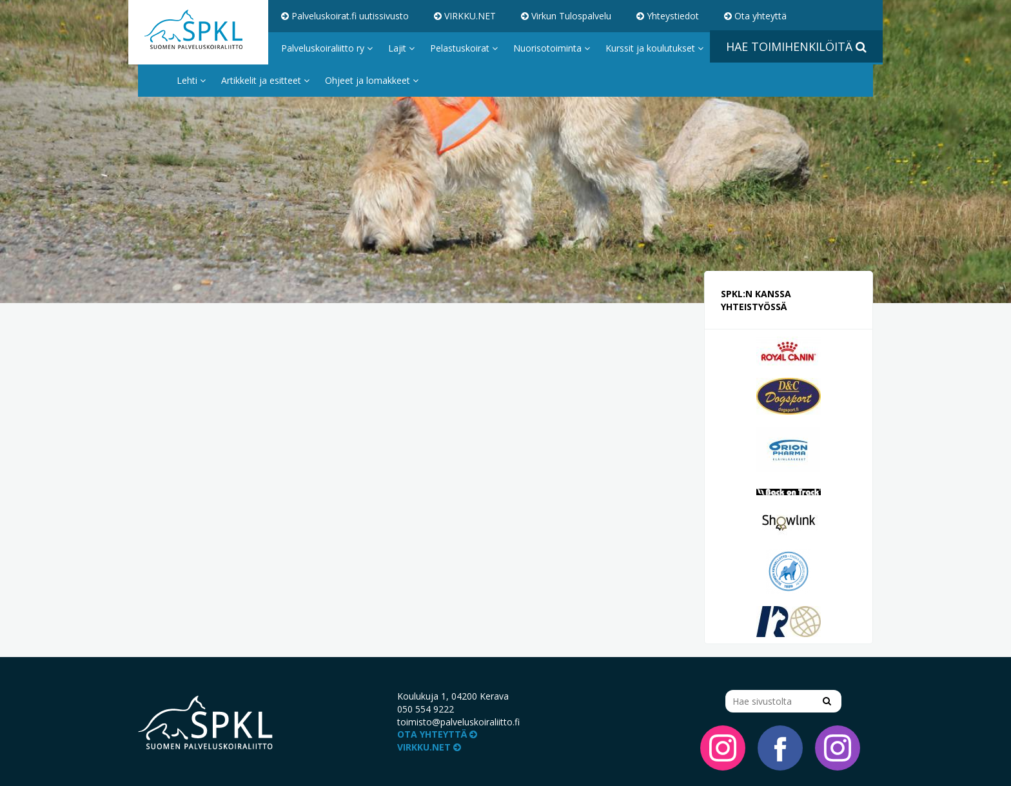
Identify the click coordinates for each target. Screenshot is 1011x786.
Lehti (191, 80)
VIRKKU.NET (465, 16)
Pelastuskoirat (464, 48)
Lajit (401, 48)
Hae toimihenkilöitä (796, 46)
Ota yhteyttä (755, 16)
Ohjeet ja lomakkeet (371, 80)
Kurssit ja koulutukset (654, 48)
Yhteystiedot (667, 16)
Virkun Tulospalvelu (566, 16)
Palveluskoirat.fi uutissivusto (345, 16)
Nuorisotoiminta (551, 48)
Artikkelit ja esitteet (265, 80)
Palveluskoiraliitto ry (327, 48)
